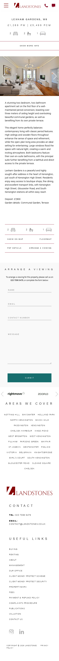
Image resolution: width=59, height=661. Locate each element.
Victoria (12, 452)
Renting (14, 554)
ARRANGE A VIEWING (40, 248)
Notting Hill (12, 414)
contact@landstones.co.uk (27, 523)
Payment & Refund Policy (24, 597)
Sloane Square (41, 463)
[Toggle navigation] (6, 5)
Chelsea (29, 468)
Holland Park (46, 414)
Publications (17, 608)
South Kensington (38, 457)
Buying (13, 549)
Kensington (38, 425)
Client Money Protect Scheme (27, 576)
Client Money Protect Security (28, 581)
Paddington (21, 425)
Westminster (31, 446)
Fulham (13, 441)
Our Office (15, 570)
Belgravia (25, 452)
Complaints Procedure (23, 603)
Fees (11, 592)
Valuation (15, 613)
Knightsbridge (43, 452)
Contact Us (16, 619)
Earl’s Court (17, 457)
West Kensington (40, 436)
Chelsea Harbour (21, 430)
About (13, 559)
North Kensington (21, 419)
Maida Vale (42, 419)
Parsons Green (29, 441)
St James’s (15, 446)
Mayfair (46, 441)
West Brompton (17, 436)
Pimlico (45, 446)
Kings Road (42, 430)
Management (17, 565)
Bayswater (28, 414)
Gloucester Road (19, 463)
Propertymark (18, 586)
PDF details (14, 248)
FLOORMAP (46, 239)
